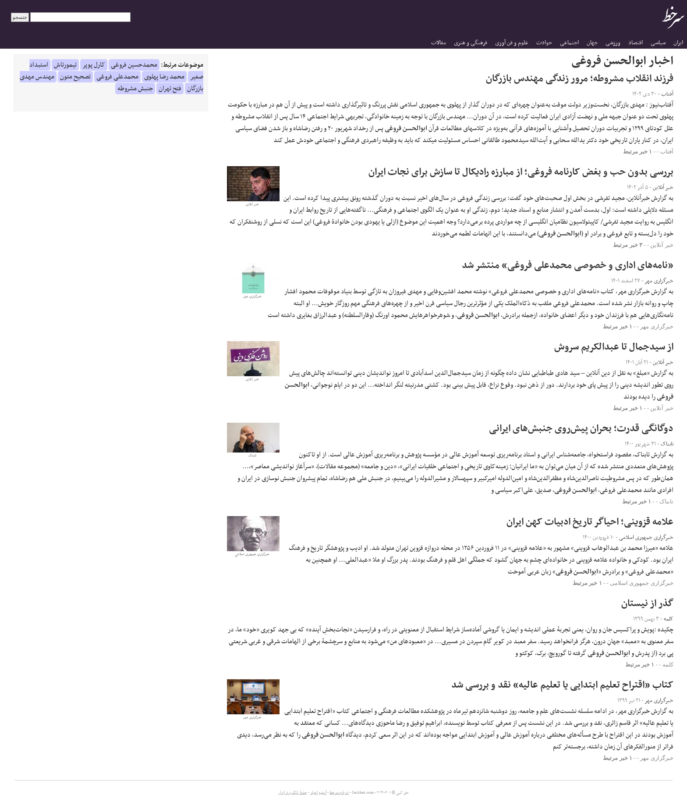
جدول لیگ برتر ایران (292, 792)
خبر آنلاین (661, 245)
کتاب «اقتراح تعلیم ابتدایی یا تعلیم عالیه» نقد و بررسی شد (562, 685)
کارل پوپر (93, 65)
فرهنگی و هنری (470, 43)
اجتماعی (569, 43)
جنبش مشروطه (135, 88)
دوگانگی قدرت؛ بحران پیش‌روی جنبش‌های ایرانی (581, 429)
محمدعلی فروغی (117, 76)
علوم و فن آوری (511, 43)
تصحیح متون (75, 76)
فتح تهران (170, 88)
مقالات (438, 43)
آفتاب (666, 151)
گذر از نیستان (647, 603)
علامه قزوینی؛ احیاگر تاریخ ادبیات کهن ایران (589, 522)
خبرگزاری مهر (656, 326)
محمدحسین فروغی (134, 65)
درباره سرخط (339, 792)
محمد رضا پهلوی (164, 76)
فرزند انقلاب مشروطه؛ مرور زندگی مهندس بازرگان (579, 79)
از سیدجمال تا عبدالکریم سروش (613, 347)
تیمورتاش (65, 65)
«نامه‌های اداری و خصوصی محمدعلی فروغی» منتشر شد (567, 265)
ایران (678, 43)
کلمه (667, 664)
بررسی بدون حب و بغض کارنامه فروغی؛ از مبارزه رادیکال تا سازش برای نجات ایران (520, 172)
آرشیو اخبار (318, 792)
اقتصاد (635, 43)
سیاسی (658, 43)
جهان (592, 43)
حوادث (544, 43)
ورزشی (613, 43)
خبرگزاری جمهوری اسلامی (641, 583)
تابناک (666, 501)
